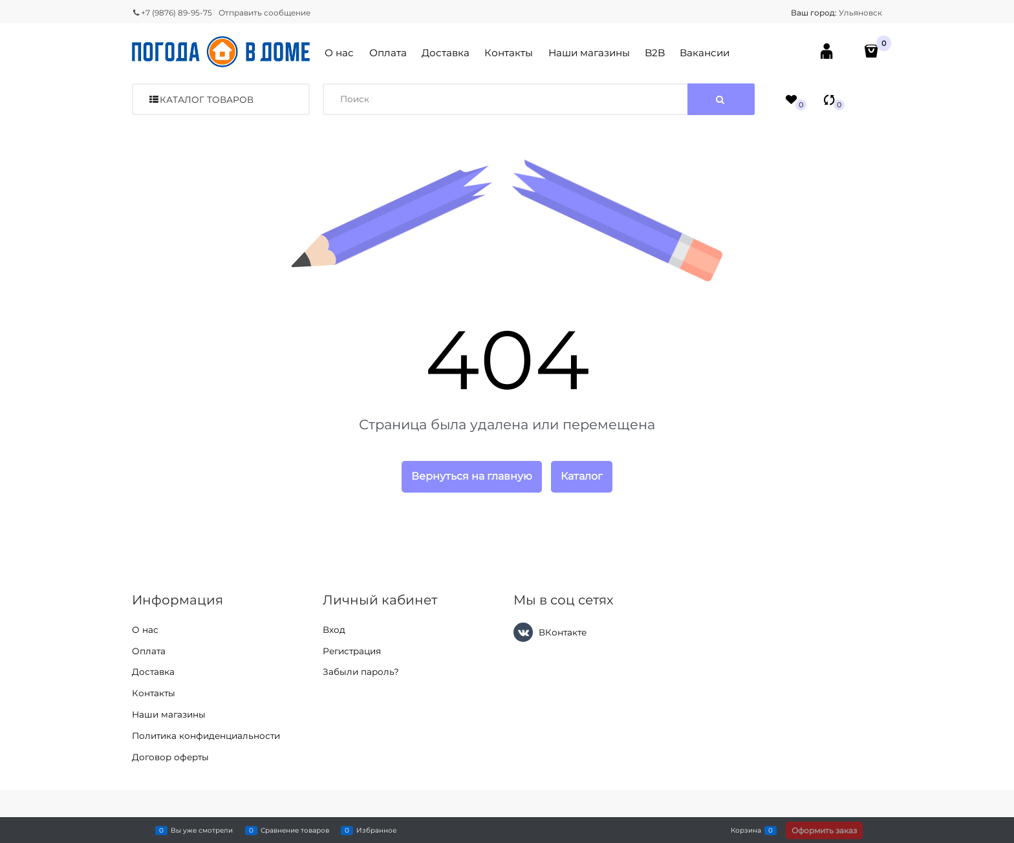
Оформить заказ (824, 830)
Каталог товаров (206, 99)
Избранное (376, 830)
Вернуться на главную (471, 476)
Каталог (582, 476)
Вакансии (704, 53)
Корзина (746, 830)
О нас (339, 53)
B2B (655, 53)
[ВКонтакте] (523, 632)
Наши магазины (589, 53)
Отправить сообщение (264, 12)
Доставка (445, 53)
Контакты (508, 53)
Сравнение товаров (295, 830)
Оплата (388, 53)
